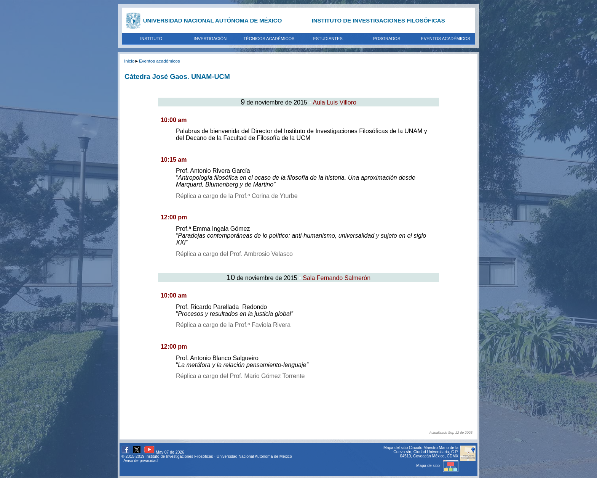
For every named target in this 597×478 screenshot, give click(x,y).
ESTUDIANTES (327, 38)
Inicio (129, 60)
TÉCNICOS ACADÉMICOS (269, 38)
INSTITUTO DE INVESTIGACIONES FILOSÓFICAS (378, 20)
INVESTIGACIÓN (210, 38)
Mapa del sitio (395, 448)
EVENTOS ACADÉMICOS (445, 38)
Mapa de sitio (437, 466)
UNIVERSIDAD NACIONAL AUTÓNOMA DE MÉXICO (212, 20)
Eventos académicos (159, 60)
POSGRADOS (386, 38)
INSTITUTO (151, 38)
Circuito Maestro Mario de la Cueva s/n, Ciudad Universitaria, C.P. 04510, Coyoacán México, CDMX (425, 452)
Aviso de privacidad (140, 461)
